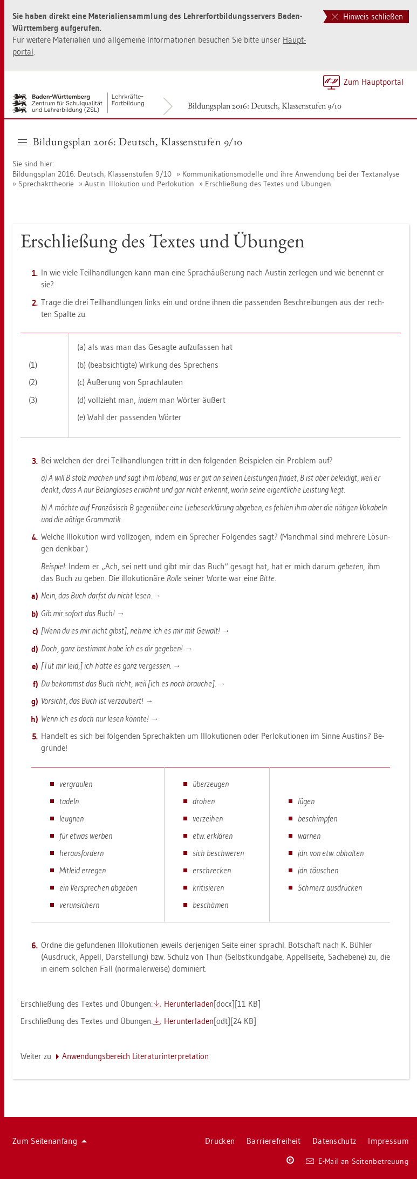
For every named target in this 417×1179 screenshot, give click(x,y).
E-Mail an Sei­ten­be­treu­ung (357, 1161)
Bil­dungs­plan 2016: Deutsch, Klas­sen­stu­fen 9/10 (264, 105)
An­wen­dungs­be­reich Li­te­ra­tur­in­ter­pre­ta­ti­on (135, 1056)
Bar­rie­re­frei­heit (273, 1141)
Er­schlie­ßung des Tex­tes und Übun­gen (268, 183)
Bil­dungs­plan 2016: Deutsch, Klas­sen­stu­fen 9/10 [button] (130, 141)
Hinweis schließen (367, 16)
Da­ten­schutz (334, 1141)
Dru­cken (220, 1141)
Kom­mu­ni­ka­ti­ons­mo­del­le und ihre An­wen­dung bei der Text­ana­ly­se (290, 174)
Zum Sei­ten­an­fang (49, 1141)
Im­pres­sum (388, 1141)
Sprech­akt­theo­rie (46, 183)
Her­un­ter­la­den (189, 1004)
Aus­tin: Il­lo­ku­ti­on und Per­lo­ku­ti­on (139, 183)
